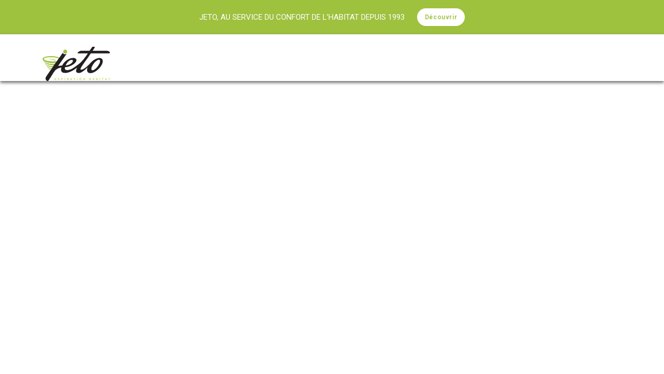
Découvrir (441, 17)
